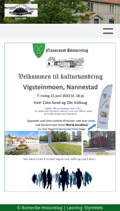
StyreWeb (93, 207)
